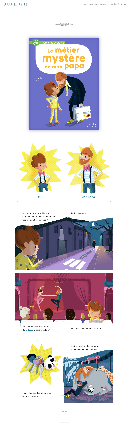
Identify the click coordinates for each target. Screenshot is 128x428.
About (96, 4)
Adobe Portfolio (66, 422)
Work (85, 4)
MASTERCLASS (103, 4)
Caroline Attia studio (16, 4)
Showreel (91, 4)
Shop (108, 4)
